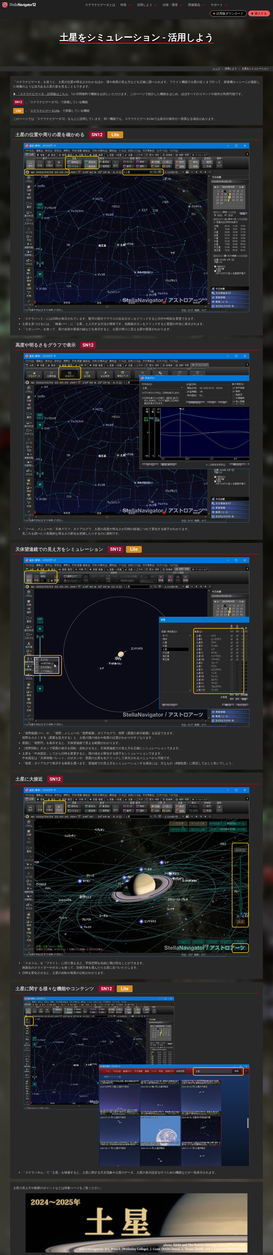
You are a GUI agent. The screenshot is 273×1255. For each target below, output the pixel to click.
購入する (259, 13)
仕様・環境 (170, 5)
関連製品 (194, 5)
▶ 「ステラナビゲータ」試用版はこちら (40, 94)
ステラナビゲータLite (44, 111)
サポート (217, 5)
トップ (216, 68)
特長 (124, 5)
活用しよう (144, 5)
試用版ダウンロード (228, 13)
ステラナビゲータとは (100, 5)
